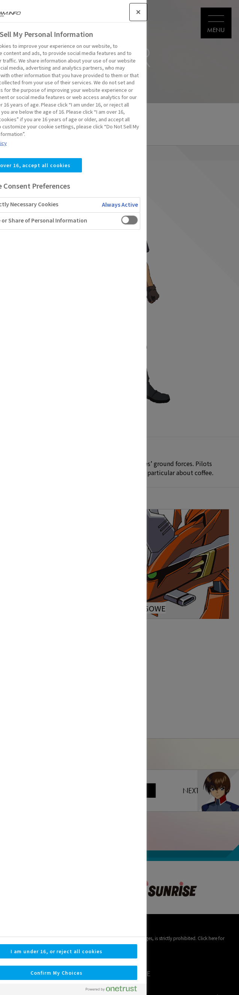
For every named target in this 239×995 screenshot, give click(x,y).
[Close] (71, 12)
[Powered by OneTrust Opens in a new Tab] (47, 990)
